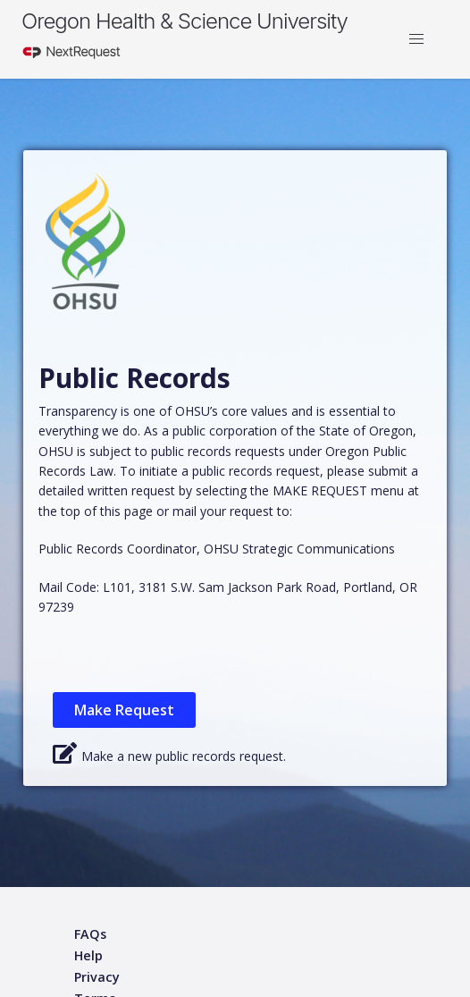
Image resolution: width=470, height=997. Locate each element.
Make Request (124, 710)
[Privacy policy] (97, 977)
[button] (416, 39)
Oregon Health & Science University (184, 21)
